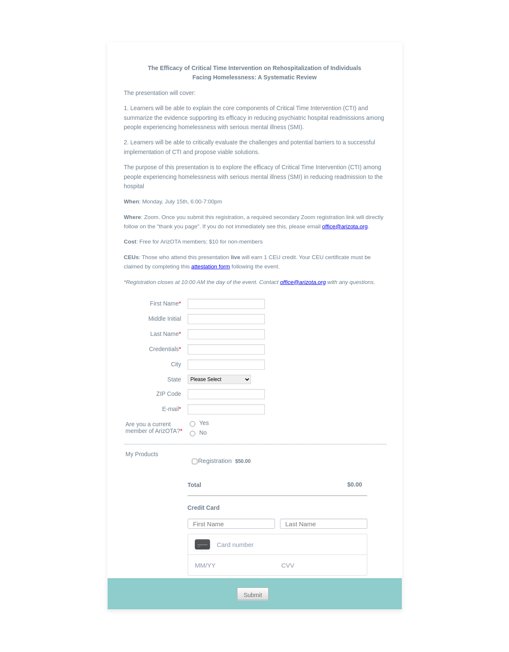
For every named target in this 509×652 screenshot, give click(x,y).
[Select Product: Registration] (194, 461)
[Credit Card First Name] (231, 524)
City (176, 364)
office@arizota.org (345, 226)
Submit (253, 595)
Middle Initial (164, 318)
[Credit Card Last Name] (323, 524)
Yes (204, 422)
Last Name (165, 333)
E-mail (171, 409)
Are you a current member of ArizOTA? (154, 427)
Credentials (165, 349)
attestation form (210, 266)
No (203, 432)
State (174, 379)
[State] (219, 379)
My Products (142, 454)
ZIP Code (168, 393)
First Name (165, 303)
